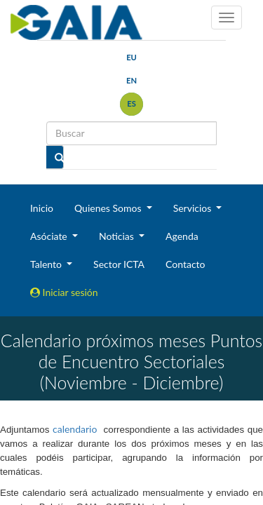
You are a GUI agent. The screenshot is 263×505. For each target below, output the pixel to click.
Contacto (185, 264)
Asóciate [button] (49, 236)
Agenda (182, 236)
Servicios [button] (193, 208)
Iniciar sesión (64, 292)
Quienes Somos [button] (109, 208)
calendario (75, 429)
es (131, 103)
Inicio (41, 208)
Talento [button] (47, 264)
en (131, 80)
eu (131, 57)
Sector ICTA (118, 264)
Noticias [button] (118, 236)
